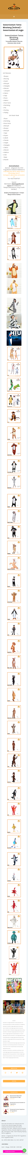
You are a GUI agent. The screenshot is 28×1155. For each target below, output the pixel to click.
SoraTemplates (19, 1151)
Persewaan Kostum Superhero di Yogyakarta (17, 1110)
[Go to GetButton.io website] (24, 1153)
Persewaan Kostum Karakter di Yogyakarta (17, 1103)
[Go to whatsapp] (24, 1150)
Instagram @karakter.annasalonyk (14, 176)
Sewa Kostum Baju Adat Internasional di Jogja (16, 1096)
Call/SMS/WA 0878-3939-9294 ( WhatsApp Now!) (14, 172)
